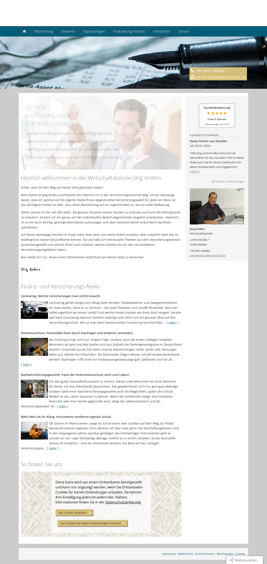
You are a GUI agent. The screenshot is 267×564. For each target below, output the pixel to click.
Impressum (169, 554)
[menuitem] (24, 31)
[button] (101, 165)
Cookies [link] (240, 554)
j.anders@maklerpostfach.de (207, 255)
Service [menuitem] (183, 31)
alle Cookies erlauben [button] (73, 513)
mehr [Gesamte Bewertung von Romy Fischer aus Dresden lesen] (194, 171)
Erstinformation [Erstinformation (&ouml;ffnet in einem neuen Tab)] (205, 554)
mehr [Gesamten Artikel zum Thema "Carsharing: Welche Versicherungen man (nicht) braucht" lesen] (172, 322)
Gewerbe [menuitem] (68, 31)
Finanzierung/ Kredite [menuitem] (129, 31)
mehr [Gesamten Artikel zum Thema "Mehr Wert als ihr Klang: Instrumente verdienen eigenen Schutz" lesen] (53, 448)
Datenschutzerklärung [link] (123, 502)
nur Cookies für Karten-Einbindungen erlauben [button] (91, 523)
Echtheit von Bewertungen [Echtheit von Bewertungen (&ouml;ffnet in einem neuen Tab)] (229, 181)
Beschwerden (225, 554)
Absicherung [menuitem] (43, 31)
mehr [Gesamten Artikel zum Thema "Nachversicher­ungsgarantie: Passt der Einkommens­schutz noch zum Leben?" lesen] (63, 406)
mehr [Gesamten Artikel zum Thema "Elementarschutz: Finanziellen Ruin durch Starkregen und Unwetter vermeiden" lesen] (26, 364)
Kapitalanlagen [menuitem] (94, 31)
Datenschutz (185, 554)
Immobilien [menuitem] (161, 31)
